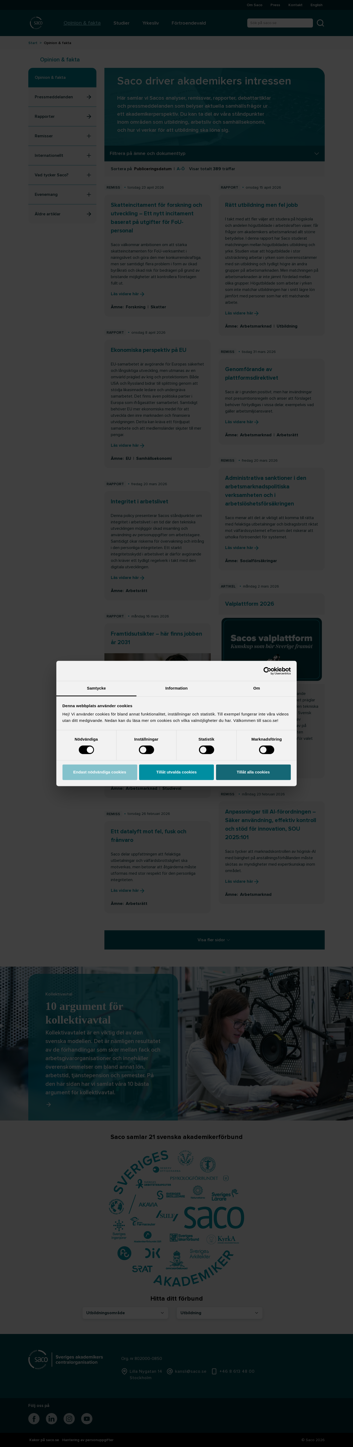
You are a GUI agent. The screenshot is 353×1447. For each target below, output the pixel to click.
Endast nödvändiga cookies (99, 772)
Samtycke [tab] (96, 688)
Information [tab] (176, 688)
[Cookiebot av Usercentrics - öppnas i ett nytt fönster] (267, 671)
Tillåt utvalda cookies (176, 772)
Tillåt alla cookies (253, 772)
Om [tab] (256, 688)
